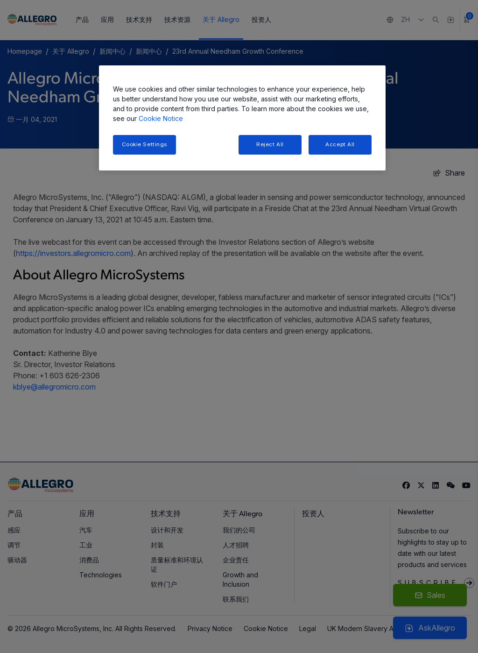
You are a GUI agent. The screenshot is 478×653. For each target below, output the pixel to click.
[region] (242, 117)
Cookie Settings (145, 144)
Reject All (270, 144)
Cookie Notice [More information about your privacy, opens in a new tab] (161, 118)
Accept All (340, 144)
